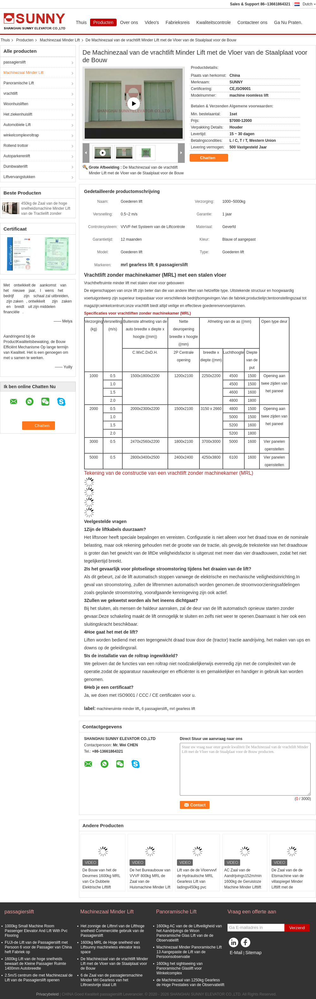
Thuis (81, 22)
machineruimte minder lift (118, 709)
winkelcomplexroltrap (21, 135)
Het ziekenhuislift (17, 114)
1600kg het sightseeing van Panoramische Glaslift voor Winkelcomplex (179, 968)
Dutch (309, 4)
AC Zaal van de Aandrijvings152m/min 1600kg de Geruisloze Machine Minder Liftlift (243, 878)
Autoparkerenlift (16, 156)
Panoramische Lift (18, 83)
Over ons (129, 22)
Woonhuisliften (15, 104)
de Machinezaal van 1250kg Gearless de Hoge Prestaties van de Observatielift (190, 982)
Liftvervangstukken (19, 177)
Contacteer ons (252, 22)
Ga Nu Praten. (288, 22)
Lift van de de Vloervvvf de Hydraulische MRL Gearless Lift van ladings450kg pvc (196, 878)
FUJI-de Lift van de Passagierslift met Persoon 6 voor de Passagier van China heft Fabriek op (38, 947)
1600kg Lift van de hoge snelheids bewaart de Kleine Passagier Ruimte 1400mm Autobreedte (35, 964)
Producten (103, 22)
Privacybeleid (47, 994)
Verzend (297, 927)
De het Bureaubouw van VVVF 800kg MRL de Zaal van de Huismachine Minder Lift (150, 878)
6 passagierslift (154, 709)
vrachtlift (10, 93)
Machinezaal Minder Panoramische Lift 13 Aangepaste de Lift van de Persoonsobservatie (189, 952)
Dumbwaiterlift (15, 166)
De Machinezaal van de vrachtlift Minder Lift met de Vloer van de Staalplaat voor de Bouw (114, 964)
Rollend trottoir (15, 145)
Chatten (212, 158)
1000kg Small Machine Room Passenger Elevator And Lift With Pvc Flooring (36, 931)
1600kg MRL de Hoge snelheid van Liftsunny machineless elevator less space (110, 947)
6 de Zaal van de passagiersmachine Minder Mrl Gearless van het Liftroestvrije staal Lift (112, 980)
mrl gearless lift (182, 709)
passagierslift (14, 62)
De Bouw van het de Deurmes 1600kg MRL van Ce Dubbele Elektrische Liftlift (101, 878)
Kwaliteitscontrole (213, 22)
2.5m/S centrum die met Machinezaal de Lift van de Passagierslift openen (39, 977)
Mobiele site (240, 960)
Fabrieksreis (178, 22)
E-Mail (236, 952)
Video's (152, 22)
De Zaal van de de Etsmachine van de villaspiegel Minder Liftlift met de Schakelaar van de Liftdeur (287, 884)
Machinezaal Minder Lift (60, 40)
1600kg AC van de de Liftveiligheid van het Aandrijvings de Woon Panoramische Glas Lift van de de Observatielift (189, 933)
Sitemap (253, 952)
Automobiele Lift (17, 125)
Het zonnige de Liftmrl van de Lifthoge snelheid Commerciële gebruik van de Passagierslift (112, 931)
